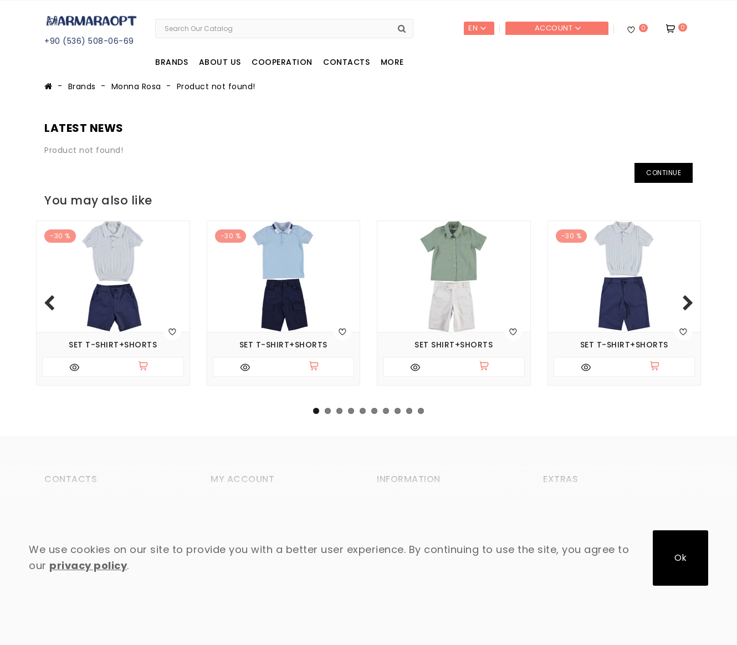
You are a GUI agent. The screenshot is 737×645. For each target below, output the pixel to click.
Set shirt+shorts (453, 345)
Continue (663, 172)
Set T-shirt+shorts (113, 345)
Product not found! (216, 86)
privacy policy (88, 565)
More (392, 62)
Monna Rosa (136, 86)
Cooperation (282, 62)
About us (220, 62)
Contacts (346, 62)
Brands (171, 62)
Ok (680, 557)
